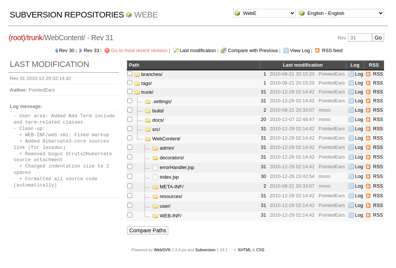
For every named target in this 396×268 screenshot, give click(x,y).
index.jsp (165, 177)
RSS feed (332, 50)
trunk (35, 38)
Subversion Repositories (67, 14)
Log (359, 74)
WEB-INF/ (166, 215)
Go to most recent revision (139, 50)
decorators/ (168, 157)
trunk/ (143, 92)
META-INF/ (168, 186)
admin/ (163, 148)
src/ (152, 129)
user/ (161, 206)
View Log (300, 50)
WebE (146, 14)
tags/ (143, 83)
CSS (260, 250)
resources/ (167, 196)
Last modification (198, 50)
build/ (154, 111)
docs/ (154, 120)
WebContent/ (162, 138)
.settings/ (158, 101)
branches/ (148, 74)
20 (263, 119)
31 (263, 92)
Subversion (205, 250)
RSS (378, 74)
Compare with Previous (253, 50)
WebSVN (162, 250)
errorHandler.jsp (173, 167)
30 (263, 176)
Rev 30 (66, 50)
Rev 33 (91, 50)
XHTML (244, 250)
